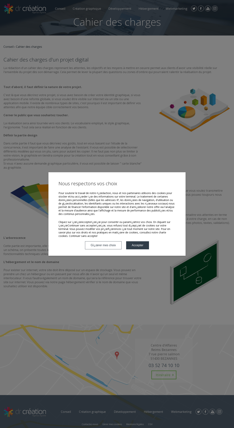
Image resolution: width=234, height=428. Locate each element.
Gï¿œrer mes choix (103, 245)
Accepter (137, 245)
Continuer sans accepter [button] (83, 236)
